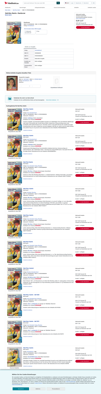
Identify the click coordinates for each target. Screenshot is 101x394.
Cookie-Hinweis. (38, 383)
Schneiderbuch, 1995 (27, 80)
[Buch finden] (58, 3)
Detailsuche (7, 7)
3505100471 (26, 79)
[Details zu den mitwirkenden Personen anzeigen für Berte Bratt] (8, 15)
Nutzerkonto (78, 3)
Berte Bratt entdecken (52, 100)
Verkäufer (76, 7)
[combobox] (40, 3)
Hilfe (94, 3)
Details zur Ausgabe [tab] (30, 46)
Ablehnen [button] (38, 388)
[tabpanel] (49, 58)
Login (72, 3)
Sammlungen (23, 7)
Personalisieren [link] (56, 388)
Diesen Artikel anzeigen (80, 18)
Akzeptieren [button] (21, 388)
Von (30, 32)
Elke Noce (30, 171)
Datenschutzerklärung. (17, 384)
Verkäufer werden (92, 7)
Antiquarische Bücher (40, 7)
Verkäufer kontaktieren (27, 130)
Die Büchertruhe (32, 277)
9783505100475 (38, 79)
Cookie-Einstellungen (71, 381)
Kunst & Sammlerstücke (59, 7)
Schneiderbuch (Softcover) (57, 87)
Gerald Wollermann (33, 356)
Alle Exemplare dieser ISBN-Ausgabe (32, 28)
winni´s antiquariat (32, 303)
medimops (30, 118)
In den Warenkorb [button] (85, 27)
